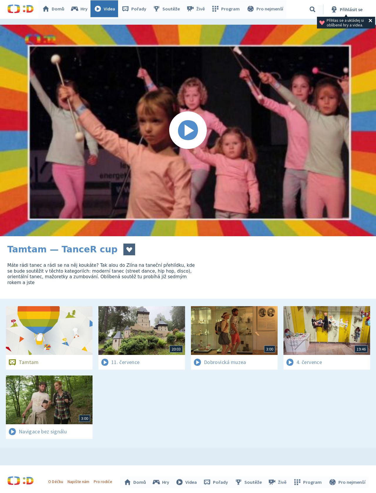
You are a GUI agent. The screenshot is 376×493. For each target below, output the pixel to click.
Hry (80, 9)
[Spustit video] (188, 130)
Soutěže (168, 9)
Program (226, 9)
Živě (196, 9)
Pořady (135, 9)
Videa (106, 9)
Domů (54, 9)
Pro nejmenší (265, 9)
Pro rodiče (104, 480)
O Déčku (56, 480)
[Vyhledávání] (312, 9)
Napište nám (79, 480)
